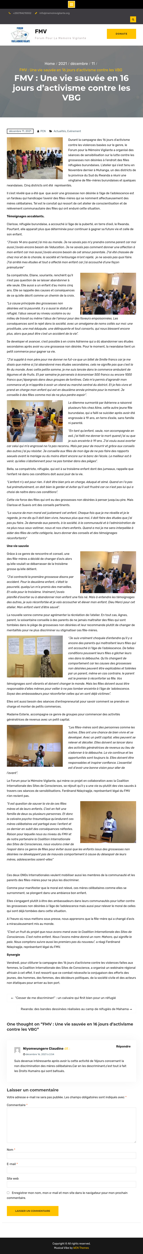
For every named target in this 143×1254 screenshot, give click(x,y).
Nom (11, 1149)
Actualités (60, 131)
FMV (41, 31)
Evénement (74, 131)
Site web (13, 1178)
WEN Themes (81, 1248)
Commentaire (17, 1105)
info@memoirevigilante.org (54, 13)
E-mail (12, 1164)
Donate (121, 33)
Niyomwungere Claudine (43, 1049)
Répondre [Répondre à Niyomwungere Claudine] (123, 1046)
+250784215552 (22, 13)
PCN (43, 131)
